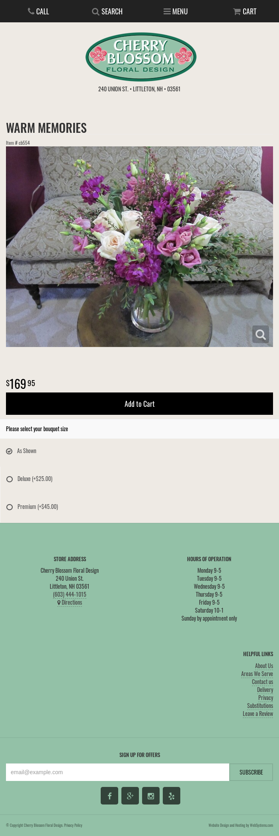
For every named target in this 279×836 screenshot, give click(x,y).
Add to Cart (140, 403)
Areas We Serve (257, 673)
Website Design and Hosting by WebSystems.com (241, 825)
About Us (264, 665)
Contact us (262, 681)
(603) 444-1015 (69, 594)
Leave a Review (258, 713)
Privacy (265, 697)
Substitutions (260, 705)
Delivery (265, 689)
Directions (69, 602)
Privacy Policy (73, 825)
